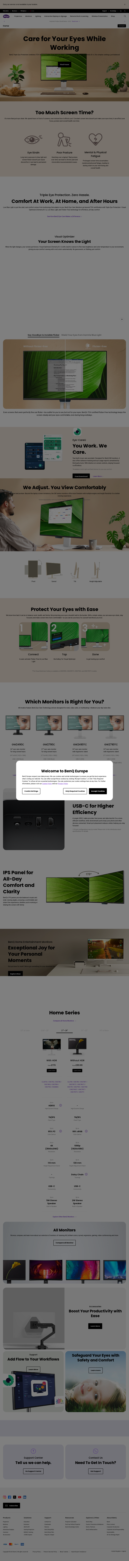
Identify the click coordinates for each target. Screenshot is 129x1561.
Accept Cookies (98, 791)
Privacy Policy (63, 784)
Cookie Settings (31, 791)
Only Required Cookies (75, 791)
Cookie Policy (47, 784)
